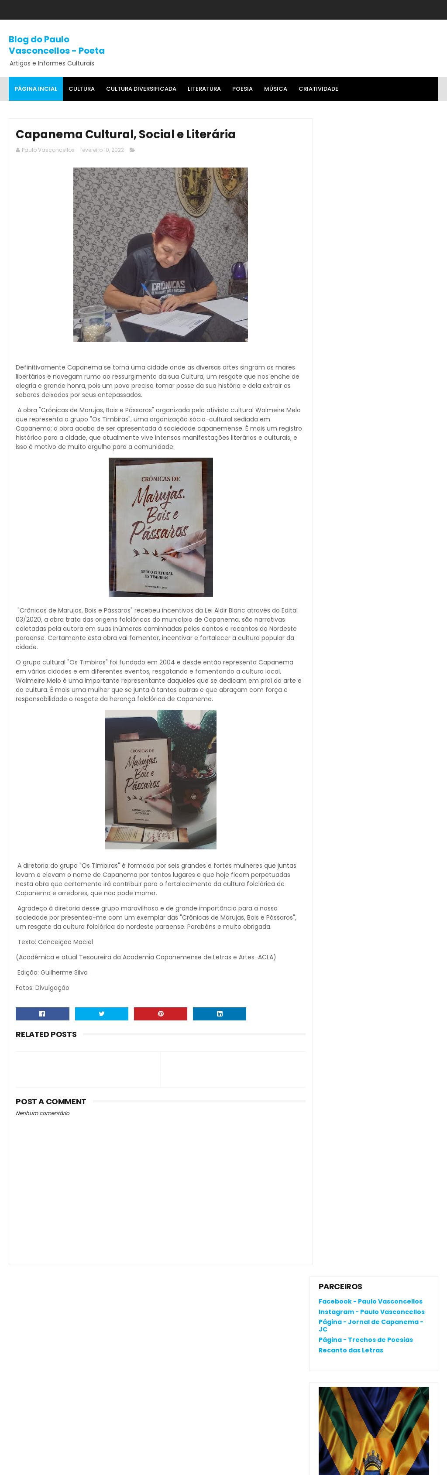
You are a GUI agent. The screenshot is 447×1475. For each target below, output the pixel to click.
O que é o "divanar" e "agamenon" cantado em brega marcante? (395, 504)
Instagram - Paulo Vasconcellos (372, 153)
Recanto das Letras (351, 192)
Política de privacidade (353, 1257)
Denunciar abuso (351, 657)
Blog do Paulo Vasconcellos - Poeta (57, 44)
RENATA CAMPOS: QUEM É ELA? (365, 536)
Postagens (343, 717)
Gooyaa (142, 1464)
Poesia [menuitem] (242, 89)
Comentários (347, 732)
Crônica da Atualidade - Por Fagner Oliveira (390, 603)
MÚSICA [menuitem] (275, 89)
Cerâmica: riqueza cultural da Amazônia (393, 564)
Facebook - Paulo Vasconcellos (371, 143)
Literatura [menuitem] (204, 89)
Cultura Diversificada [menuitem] (141, 89)
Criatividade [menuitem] (318, 89)
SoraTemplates (63, 1464)
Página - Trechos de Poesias (366, 182)
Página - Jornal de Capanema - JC (371, 168)
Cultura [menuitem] (82, 89)
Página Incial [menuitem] (35, 89)
